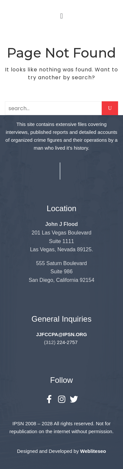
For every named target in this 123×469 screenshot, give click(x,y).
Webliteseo (93, 451)
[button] (61, 16)
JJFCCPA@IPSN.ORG (61, 334)
